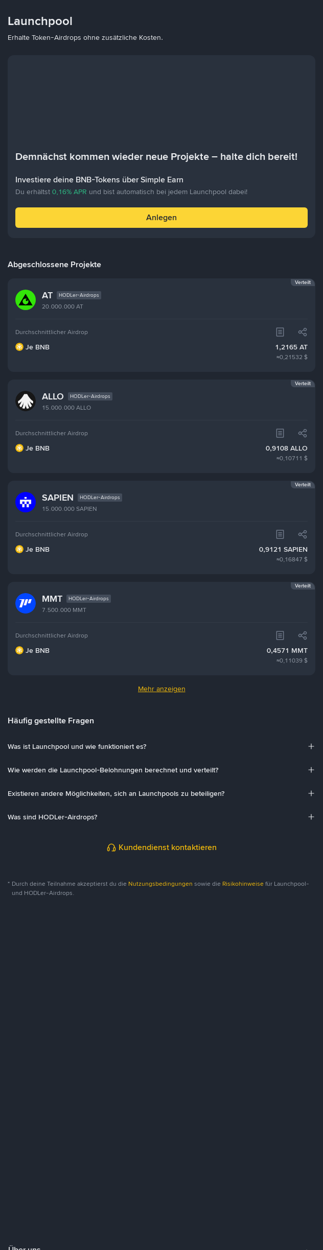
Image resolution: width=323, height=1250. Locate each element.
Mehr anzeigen (162, 688)
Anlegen (161, 217)
